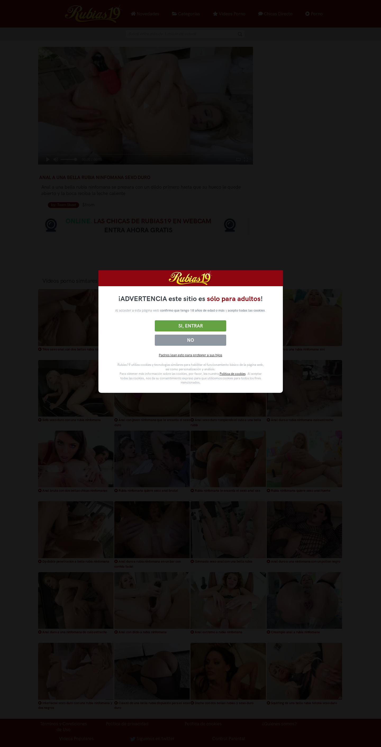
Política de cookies (233, 374)
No (190, 340)
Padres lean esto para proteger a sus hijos (190, 355)
